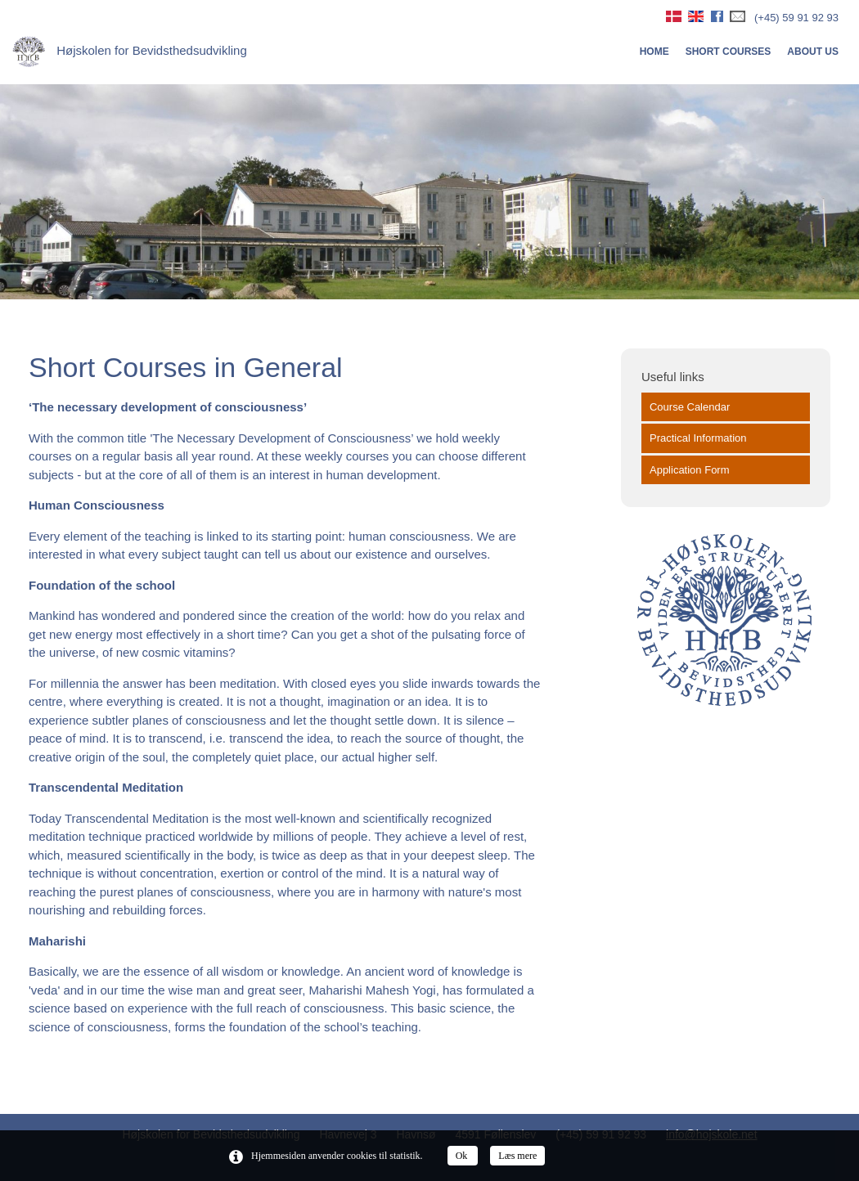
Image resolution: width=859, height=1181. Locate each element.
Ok (463, 1155)
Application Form (690, 470)
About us (813, 51)
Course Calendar (690, 407)
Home (654, 51)
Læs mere (517, 1155)
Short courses (728, 51)
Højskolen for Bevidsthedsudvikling (129, 50)
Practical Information (698, 438)
